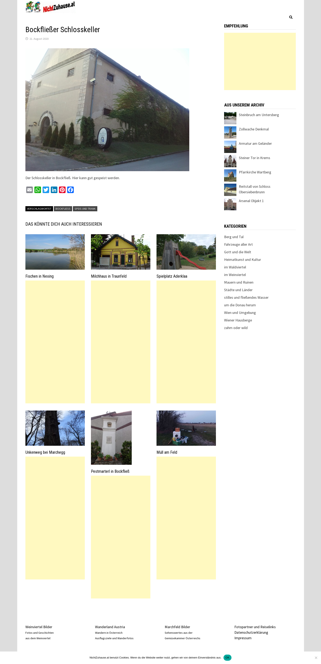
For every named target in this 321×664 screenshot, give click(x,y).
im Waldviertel (235, 267)
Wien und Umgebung (240, 312)
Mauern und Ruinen (238, 282)
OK (227, 657)
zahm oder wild (236, 327)
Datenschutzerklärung (251, 632)
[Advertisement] (55, 342)
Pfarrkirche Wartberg (255, 172)
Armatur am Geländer (255, 143)
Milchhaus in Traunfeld (109, 276)
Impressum (243, 638)
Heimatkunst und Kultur (242, 259)
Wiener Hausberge (238, 320)
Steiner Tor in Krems (254, 157)
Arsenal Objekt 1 (251, 200)
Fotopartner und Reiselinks (255, 626)
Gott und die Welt (237, 252)
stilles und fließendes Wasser (246, 297)
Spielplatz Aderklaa (172, 276)
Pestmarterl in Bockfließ (110, 471)
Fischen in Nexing (39, 276)
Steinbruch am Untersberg (259, 114)
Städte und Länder (238, 289)
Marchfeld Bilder (177, 626)
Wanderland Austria (110, 626)
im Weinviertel (235, 274)
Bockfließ (63, 208)
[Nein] (316, 658)
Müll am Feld (167, 452)
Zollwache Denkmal (254, 129)
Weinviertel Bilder (38, 626)
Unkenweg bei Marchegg (45, 452)
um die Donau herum (240, 305)
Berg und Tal (234, 236)
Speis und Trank (85, 208)
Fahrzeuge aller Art (238, 244)
